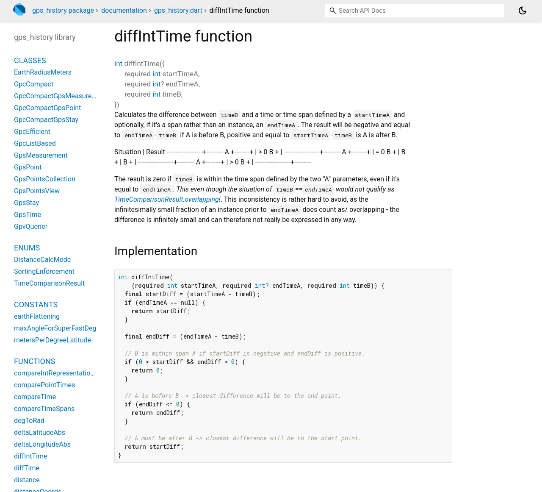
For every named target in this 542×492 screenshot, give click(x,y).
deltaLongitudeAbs (42, 444)
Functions (34, 361)
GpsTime (27, 215)
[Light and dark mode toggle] (522, 10)
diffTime (26, 468)
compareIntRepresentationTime (61, 373)
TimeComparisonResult (49, 283)
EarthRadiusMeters (43, 72)
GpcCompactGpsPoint (47, 108)
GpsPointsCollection (44, 179)
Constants (36, 304)
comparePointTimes (44, 385)
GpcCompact (33, 84)
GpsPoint (27, 167)
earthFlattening (37, 316)
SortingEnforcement (44, 271)
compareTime (35, 397)
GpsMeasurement (41, 155)
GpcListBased (35, 143)
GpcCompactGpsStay (46, 120)
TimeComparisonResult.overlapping (166, 199)
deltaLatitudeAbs (39, 432)
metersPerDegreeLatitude (52, 340)
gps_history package (63, 10)
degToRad (29, 421)
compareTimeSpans (44, 409)
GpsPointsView (37, 191)
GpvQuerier (30, 226)
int (118, 63)
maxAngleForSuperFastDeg (55, 328)
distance (27, 480)
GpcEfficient (32, 132)
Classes (30, 60)
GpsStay (26, 203)
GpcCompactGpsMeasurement (60, 96)
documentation (124, 10)
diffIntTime (30, 456)
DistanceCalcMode (42, 260)
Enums (27, 247)
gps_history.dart (178, 10)
